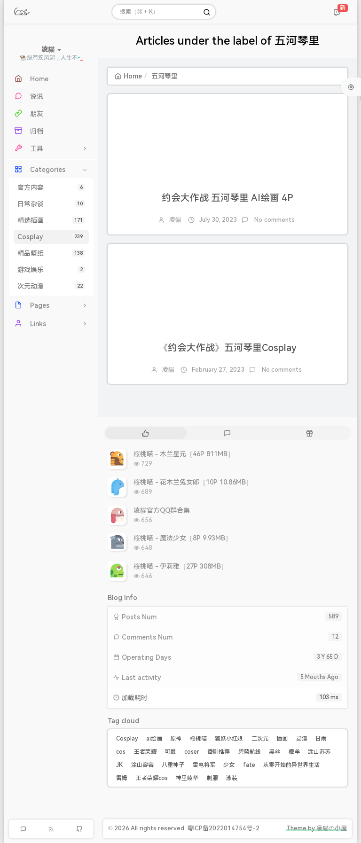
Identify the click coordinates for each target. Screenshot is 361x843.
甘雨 (321, 738)
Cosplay (51, 237)
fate (249, 765)
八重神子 (173, 765)
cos (121, 752)
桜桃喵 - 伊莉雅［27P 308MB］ (180, 566)
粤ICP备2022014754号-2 (223, 828)
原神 (175, 738)
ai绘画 (154, 738)
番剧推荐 (218, 752)
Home (128, 76)
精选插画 (51, 220)
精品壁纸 (51, 253)
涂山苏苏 (319, 752)
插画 (282, 738)
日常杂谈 (51, 204)
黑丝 (274, 752)
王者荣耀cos (152, 778)
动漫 (301, 738)
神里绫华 (187, 778)
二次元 (259, 738)
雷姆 (121, 778)
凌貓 (175, 219)
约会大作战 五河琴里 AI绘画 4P (227, 197)
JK (119, 765)
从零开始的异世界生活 (291, 765)
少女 (229, 765)
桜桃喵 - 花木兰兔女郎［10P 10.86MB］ (192, 482)
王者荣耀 (145, 752)
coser (191, 752)
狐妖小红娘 (229, 738)
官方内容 (51, 187)
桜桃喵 (198, 738)
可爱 (170, 752)
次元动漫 (51, 286)
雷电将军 (204, 765)
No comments (274, 219)
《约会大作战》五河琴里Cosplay (227, 347)
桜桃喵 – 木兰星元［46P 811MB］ (183, 454)
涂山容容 (142, 765)
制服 (212, 778)
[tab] (145, 433)
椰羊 (294, 752)
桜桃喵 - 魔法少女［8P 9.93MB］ (182, 538)
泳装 (231, 778)
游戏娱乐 (51, 269)
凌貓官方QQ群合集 (161, 510)
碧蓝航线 (249, 752)
